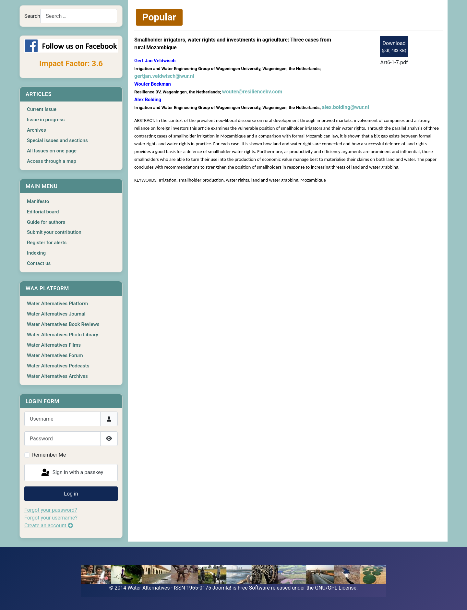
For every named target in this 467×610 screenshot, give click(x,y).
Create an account (48, 525)
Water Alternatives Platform (57, 303)
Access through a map (51, 161)
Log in (71, 494)
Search (32, 16)
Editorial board (43, 212)
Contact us (39, 263)
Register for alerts (46, 242)
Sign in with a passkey (71, 473)
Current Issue (41, 109)
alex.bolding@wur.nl (345, 107)
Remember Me (49, 455)
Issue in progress (46, 120)
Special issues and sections (57, 140)
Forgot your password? (50, 510)
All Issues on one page (52, 151)
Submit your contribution (54, 232)
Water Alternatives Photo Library (62, 335)
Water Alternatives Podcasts (58, 366)
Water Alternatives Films (54, 345)
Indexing (36, 253)
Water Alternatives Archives (57, 376)
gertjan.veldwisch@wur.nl (164, 76)
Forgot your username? (51, 518)
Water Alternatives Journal (56, 314)
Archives (36, 130)
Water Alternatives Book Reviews (63, 324)
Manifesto (38, 201)
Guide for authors (46, 222)
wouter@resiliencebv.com (252, 92)
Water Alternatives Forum (55, 355)
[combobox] (78, 16)
